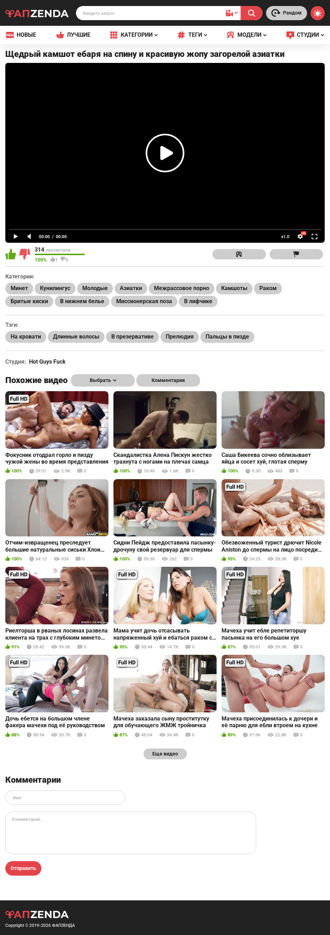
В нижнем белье (82, 301)
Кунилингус (55, 288)
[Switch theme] (318, 13)
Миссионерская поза (144, 301)
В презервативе (132, 336)
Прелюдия (180, 336)
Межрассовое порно (181, 288)
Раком (268, 288)
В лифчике (198, 301)
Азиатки (131, 288)
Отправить (23, 868)
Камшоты (234, 288)
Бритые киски (29, 301)
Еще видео (165, 754)
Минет (19, 288)
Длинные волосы (76, 336)
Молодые (95, 288)
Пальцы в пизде (227, 336)
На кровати (26, 336)
